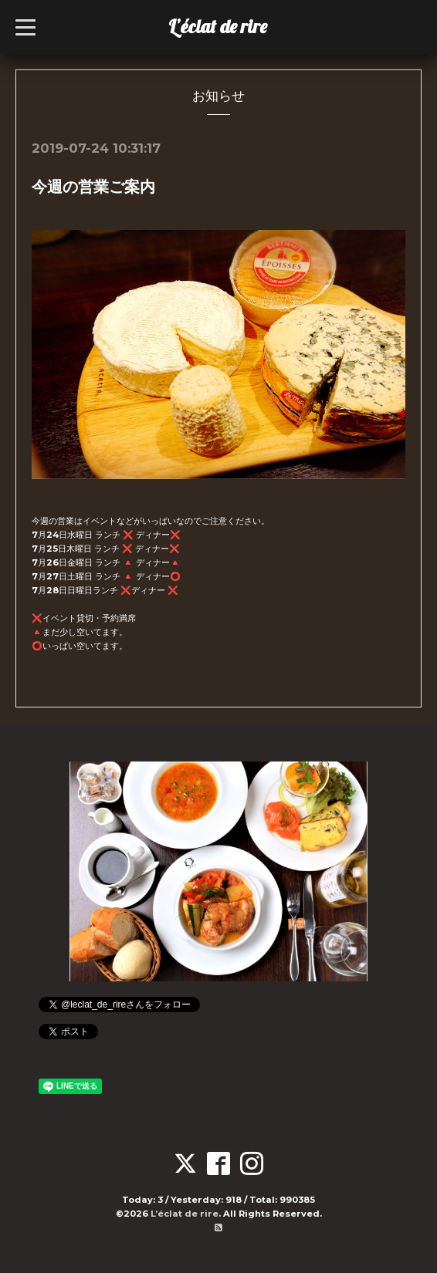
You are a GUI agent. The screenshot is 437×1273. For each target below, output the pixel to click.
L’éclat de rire (217, 26)
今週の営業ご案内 (93, 186)
